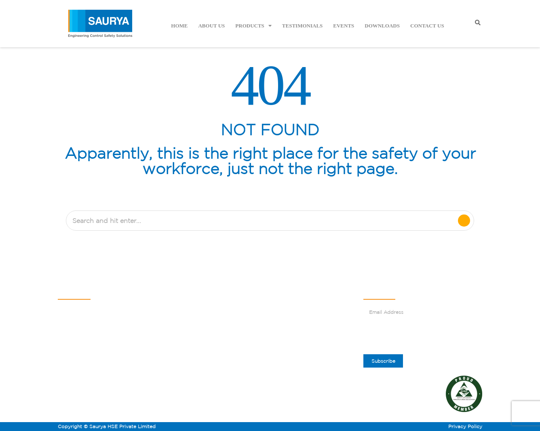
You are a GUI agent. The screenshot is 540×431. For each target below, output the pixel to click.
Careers (285, 316)
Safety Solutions (202, 316)
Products (253, 25)
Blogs (282, 293)
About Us (211, 26)
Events (343, 26)
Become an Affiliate (207, 340)
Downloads (382, 26)
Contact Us (427, 26)
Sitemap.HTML (200, 375)
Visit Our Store (294, 340)
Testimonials (302, 26)
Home (179, 26)
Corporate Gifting (298, 328)
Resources (195, 363)
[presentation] (424, 336)
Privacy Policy (465, 426)
